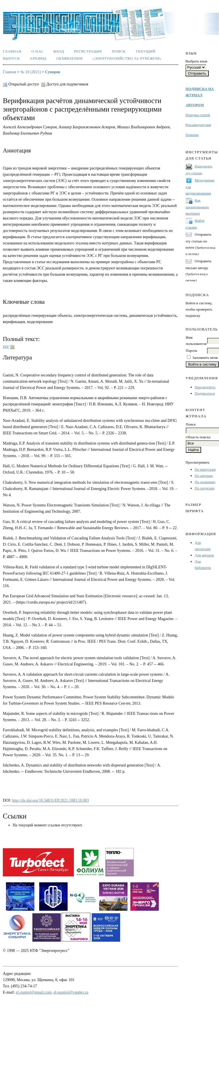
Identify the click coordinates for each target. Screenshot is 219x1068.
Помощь (192, 135)
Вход (58, 51)
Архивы (38, 58)
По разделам (204, 488)
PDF (6, 347)
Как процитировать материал (197, 206)
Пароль (191, 350)
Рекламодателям (198, 125)
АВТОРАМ (194, 105)
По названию (205, 482)
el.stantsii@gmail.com (34, 992)
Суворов (52, 72)
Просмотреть (205, 387)
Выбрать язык (196, 61)
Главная (12, 51)
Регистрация (88, 51)
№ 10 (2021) (30, 72)
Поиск (119, 51)
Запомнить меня (205, 357)
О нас (37, 51)
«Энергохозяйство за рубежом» (127, 58)
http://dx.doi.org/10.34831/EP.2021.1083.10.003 (50, 800)
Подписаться (205, 393)
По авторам (204, 476)
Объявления (69, 58)
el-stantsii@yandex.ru (70, 992)
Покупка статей (197, 115)
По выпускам (205, 469)
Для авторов (204, 555)
